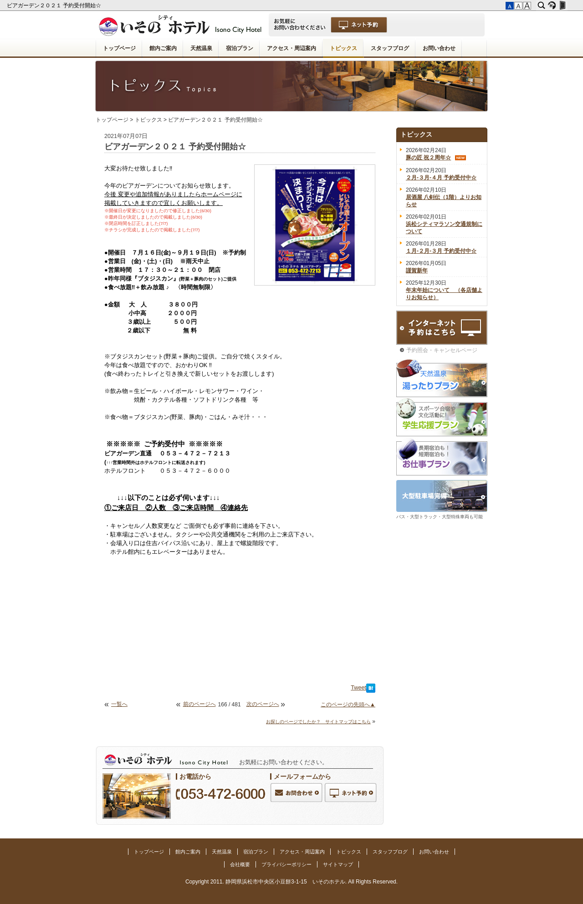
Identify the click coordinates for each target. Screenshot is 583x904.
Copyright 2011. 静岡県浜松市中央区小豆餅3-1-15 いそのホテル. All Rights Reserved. (291, 881)
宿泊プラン (239, 48)
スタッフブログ (390, 48)
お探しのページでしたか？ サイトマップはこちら (318, 721)
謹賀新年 (417, 270)
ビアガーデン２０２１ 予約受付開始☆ (55, 5)
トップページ (119, 48)
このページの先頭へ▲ (348, 704)
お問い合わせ (439, 48)
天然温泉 (201, 48)
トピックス (343, 48)
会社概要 (240, 864)
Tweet (358, 687)
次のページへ (262, 704)
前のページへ (199, 704)
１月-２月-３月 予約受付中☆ (441, 251)
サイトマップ (338, 864)
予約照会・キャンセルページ (441, 350)
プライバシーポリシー (286, 864)
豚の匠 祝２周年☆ (428, 157)
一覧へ (119, 704)
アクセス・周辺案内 (291, 48)
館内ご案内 (163, 48)
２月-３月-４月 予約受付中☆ (441, 177)
